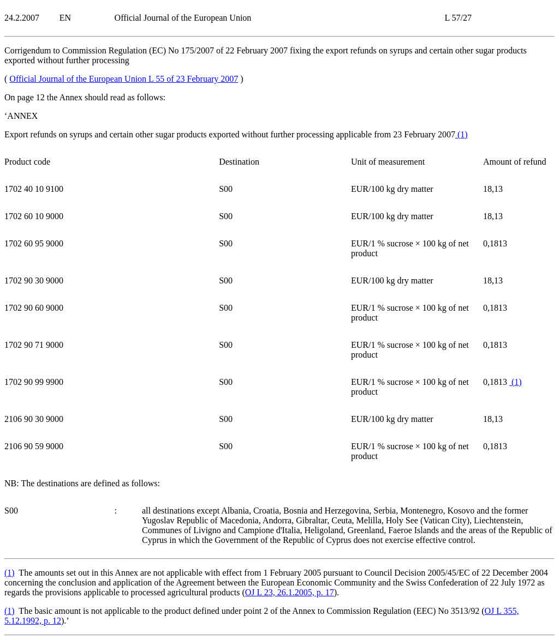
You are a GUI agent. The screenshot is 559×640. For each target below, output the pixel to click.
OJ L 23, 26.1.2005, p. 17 (289, 592)
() (461, 134)
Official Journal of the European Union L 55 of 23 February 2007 (123, 78)
